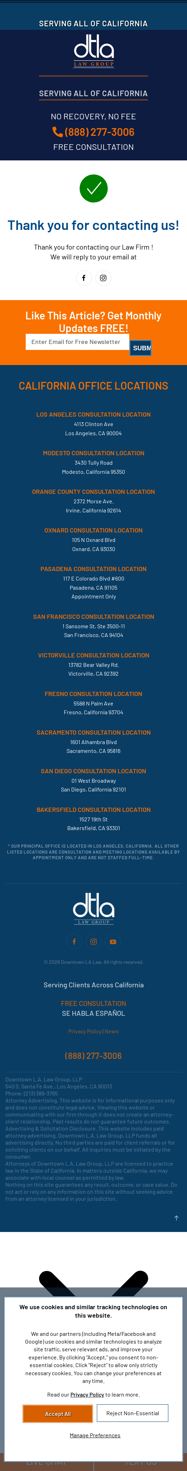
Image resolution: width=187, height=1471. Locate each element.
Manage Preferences (95, 1435)
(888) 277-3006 (93, 131)
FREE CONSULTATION (93, 1003)
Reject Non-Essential (132, 1413)
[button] (176, 1218)
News (112, 1031)
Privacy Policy (84, 1031)
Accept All (58, 1413)
